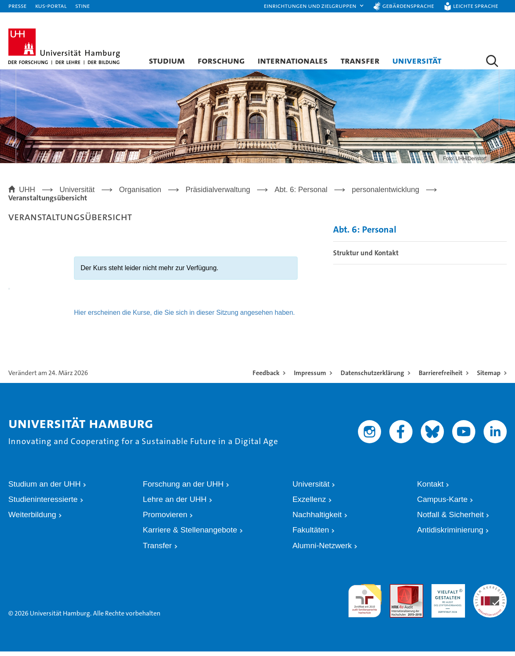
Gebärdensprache (408, 5)
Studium (167, 60)
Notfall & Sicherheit (450, 519)
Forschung (221, 60)
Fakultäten (310, 534)
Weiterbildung (32, 519)
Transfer (360, 60)
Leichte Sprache (475, 5)
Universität (416, 60)
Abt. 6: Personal (364, 234)
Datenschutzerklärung (372, 377)
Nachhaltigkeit (316, 519)
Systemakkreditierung (490, 592)
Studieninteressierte (43, 503)
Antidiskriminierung (450, 534)
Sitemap (489, 377)
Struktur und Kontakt (365, 257)
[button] (314, 6)
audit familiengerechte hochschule (364, 600)
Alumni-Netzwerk (322, 550)
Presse (17, 5)
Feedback (266, 377)
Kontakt (430, 488)
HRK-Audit (444, 592)
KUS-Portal (51, 5)
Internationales (293, 60)
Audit (396, 592)
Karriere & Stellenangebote (190, 534)
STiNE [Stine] (82, 5)
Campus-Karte (442, 503)
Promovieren (165, 519)
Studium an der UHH (44, 488)
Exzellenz (309, 503)
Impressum (310, 377)
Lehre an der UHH (175, 503)
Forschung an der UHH (183, 488)
